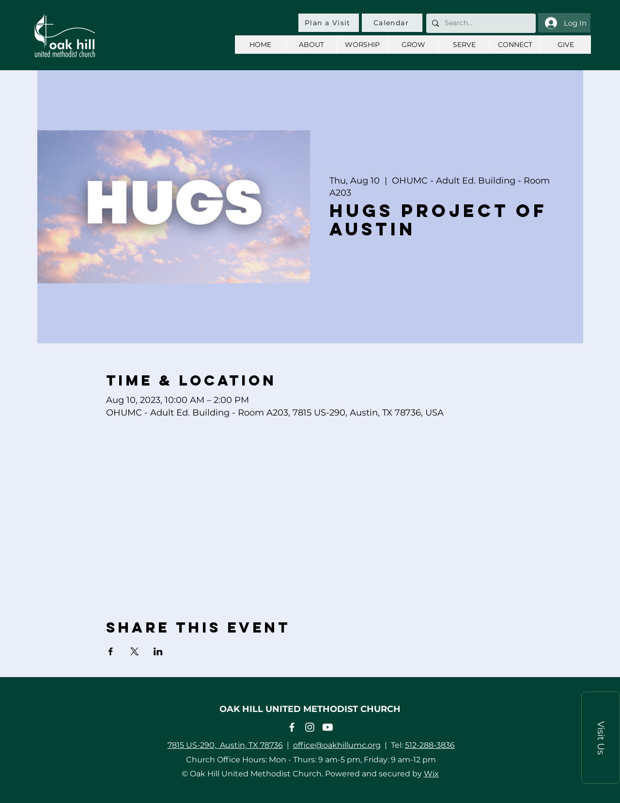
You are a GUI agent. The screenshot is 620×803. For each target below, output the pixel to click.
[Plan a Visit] (328, 23)
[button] (600, 738)
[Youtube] (328, 727)
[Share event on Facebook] (110, 651)
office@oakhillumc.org (337, 745)
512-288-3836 (430, 745)
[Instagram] (310, 727)
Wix (431, 773)
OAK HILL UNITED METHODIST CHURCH (310, 709)
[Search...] (480, 23)
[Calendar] (392, 23)
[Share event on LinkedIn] (158, 651)
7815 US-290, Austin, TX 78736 (225, 745)
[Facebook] (292, 727)
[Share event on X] (134, 651)
